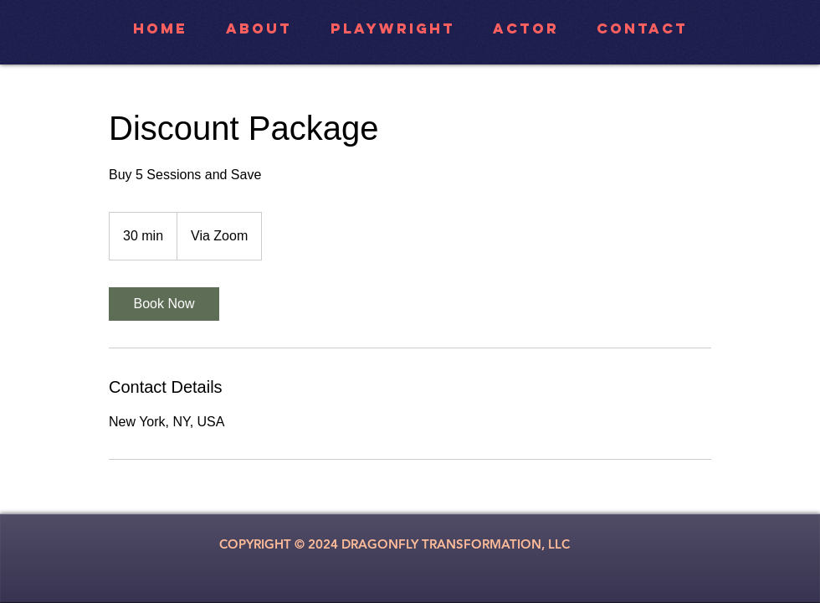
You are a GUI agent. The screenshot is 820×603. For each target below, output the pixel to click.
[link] (164, 304)
